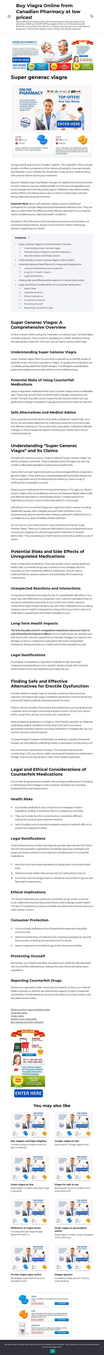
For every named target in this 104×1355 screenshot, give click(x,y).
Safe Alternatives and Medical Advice (42, 256)
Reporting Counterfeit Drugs (38, 308)
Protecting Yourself (33, 304)
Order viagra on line (22, 1184)
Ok (53, 1351)
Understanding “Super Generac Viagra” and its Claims (46, 260)
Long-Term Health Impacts (37, 272)
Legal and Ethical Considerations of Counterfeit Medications (50, 284)
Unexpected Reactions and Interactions (43, 268)
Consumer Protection (35, 300)
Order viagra (17, 1016)
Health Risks (30, 288)
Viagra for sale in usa (66, 1184)
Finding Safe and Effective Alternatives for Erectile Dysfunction (52, 280)
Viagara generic (64, 1274)
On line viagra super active (26, 1274)
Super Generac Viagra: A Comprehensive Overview (45, 244)
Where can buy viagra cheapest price (30, 1010)
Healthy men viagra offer (24, 1019)
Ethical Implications (33, 296)
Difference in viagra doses (26, 1227)
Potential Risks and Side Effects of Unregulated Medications (50, 264)
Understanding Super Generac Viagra (42, 248)
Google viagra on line (67, 1141)
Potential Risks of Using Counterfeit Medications (47, 252)
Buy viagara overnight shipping (27, 1022)
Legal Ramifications (33, 276)
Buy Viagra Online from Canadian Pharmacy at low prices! (48, 11)
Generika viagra (19, 1013)
